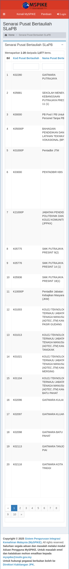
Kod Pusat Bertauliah (26, 58)
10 (14, 514)
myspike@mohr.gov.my (17, 557)
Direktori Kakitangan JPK (18, 564)
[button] (4, 14)
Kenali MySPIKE (26, 14)
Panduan (46, 14)
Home (9, 35)
